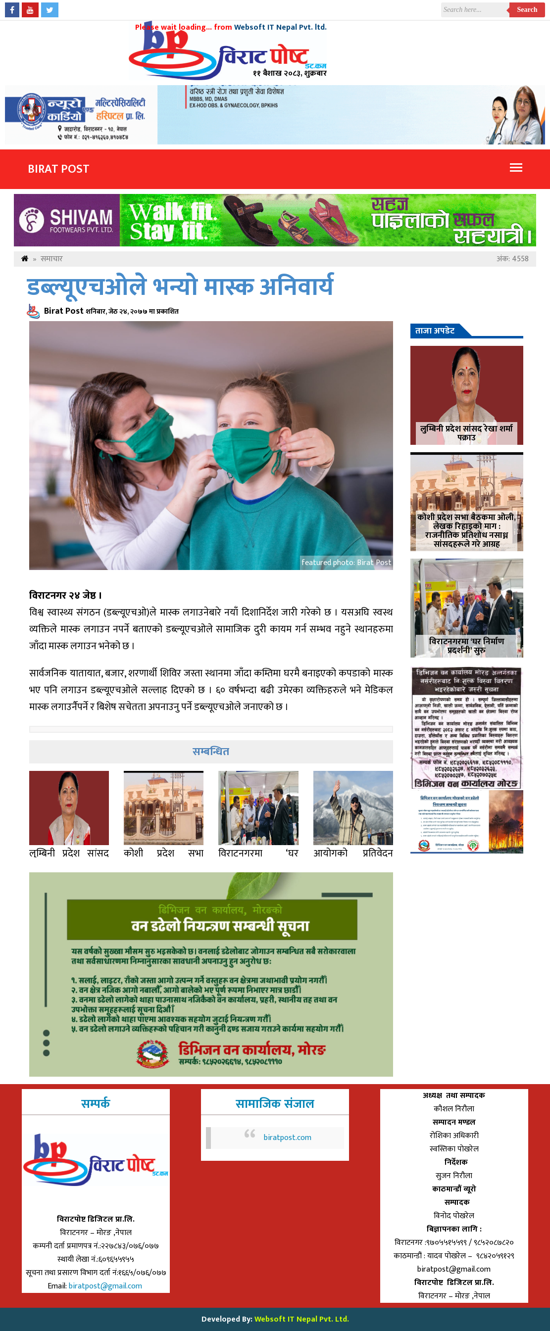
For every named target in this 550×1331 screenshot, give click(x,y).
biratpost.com (287, 1137)
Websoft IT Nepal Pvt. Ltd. (301, 1319)
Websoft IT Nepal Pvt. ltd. (280, 27)
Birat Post (59, 169)
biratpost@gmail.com (106, 1286)
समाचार (52, 259)
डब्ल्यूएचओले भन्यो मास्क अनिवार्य (180, 287)
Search (527, 9)
